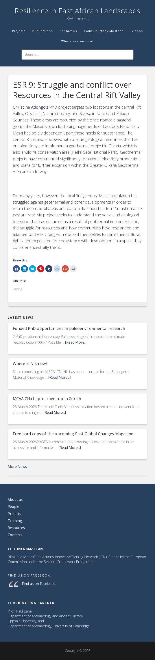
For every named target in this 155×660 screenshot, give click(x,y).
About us (15, 499)
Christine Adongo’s (30, 107)
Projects (14, 513)
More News (17, 466)
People (13, 506)
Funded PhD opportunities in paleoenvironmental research (69, 328)
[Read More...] (76, 342)
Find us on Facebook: (29, 575)
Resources (16, 527)
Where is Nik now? (30, 363)
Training (15, 520)
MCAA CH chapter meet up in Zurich (47, 398)
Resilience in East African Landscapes (77, 10)
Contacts (15, 534)
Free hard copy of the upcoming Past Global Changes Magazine (73, 433)
